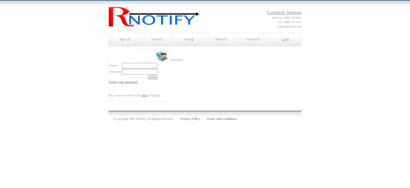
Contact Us (253, 39)
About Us (221, 39)
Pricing (188, 39)
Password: (115, 71)
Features (156, 39)
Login (285, 39)
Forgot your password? (123, 82)
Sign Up (124, 39)
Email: (113, 65)
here (144, 95)
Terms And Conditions (222, 119)
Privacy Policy (190, 119)
